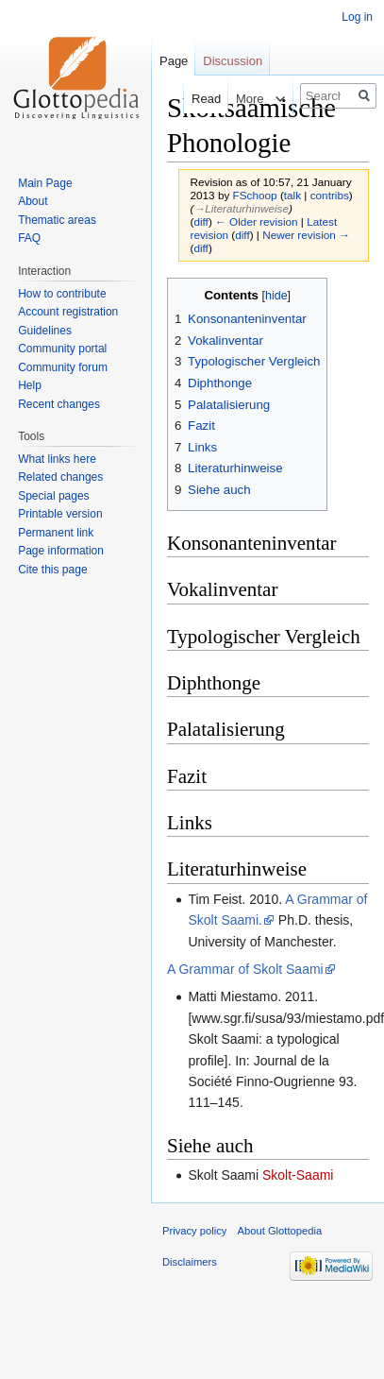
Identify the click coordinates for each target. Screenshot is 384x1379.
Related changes (60, 477)
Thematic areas (57, 220)
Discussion (232, 61)
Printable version (60, 513)
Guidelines (45, 330)
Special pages (53, 495)
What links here (57, 459)
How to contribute (62, 293)
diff (200, 221)
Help (30, 385)
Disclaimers (189, 1262)
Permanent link (55, 532)
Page (173, 61)
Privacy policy (194, 1230)
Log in (357, 17)
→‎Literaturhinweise (241, 208)
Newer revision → (306, 235)
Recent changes (59, 404)
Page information (61, 550)
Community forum (63, 367)
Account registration (68, 311)
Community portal (62, 348)
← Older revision (256, 221)
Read (196, 99)
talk (292, 195)
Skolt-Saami (297, 1175)
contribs (329, 195)
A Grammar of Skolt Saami (245, 969)
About (32, 201)
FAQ (29, 238)
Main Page (45, 183)
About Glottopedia (280, 1230)
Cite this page (52, 569)
